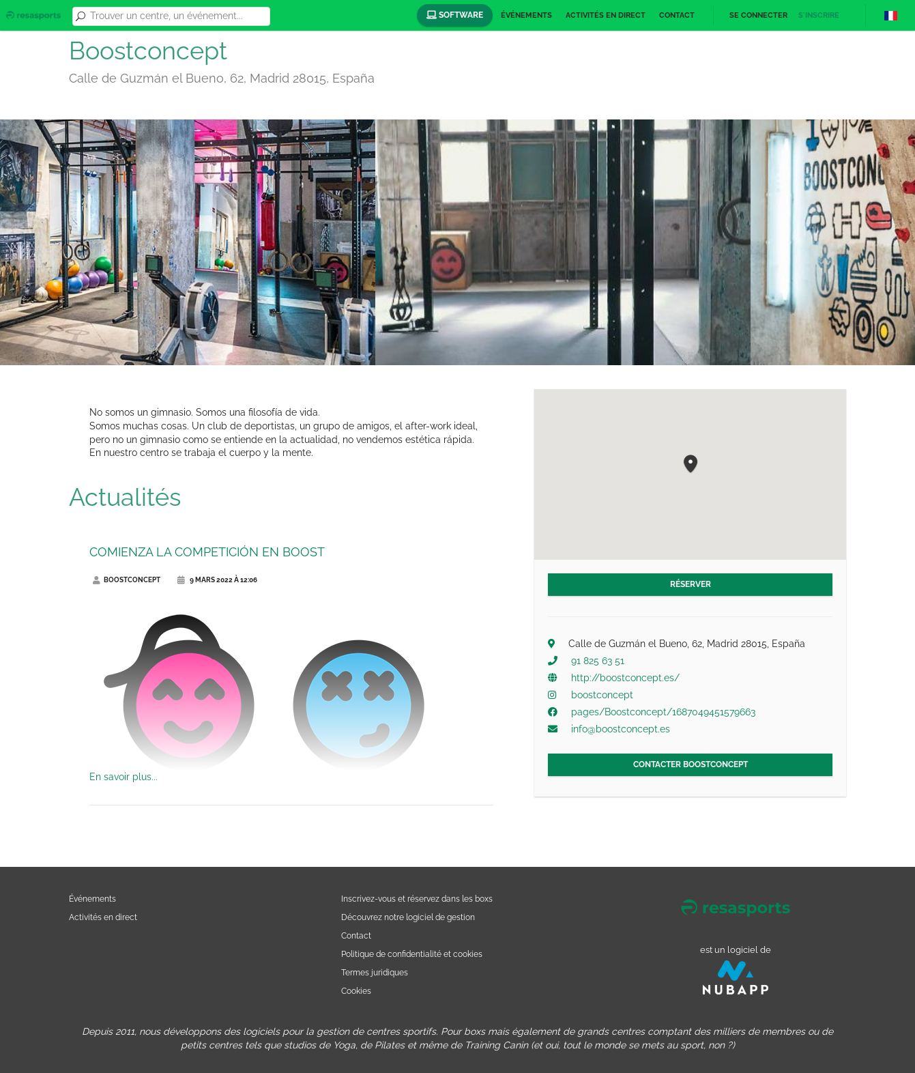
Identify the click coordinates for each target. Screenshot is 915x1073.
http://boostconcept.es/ (625, 677)
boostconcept (602, 694)
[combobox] (177, 16)
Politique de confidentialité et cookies (411, 954)
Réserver (690, 584)
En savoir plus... (123, 776)
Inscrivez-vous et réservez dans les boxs (417, 898)
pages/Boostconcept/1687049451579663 (663, 711)
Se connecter (758, 15)
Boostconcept (126, 580)
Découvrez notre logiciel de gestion (408, 917)
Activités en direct (605, 15)
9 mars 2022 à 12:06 (217, 580)
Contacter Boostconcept (690, 764)
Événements (526, 15)
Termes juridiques (374, 972)
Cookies (356, 991)
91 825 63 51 (597, 660)
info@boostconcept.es (620, 729)
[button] (690, 464)
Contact (677, 15)
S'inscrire (818, 15)
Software (454, 15)
